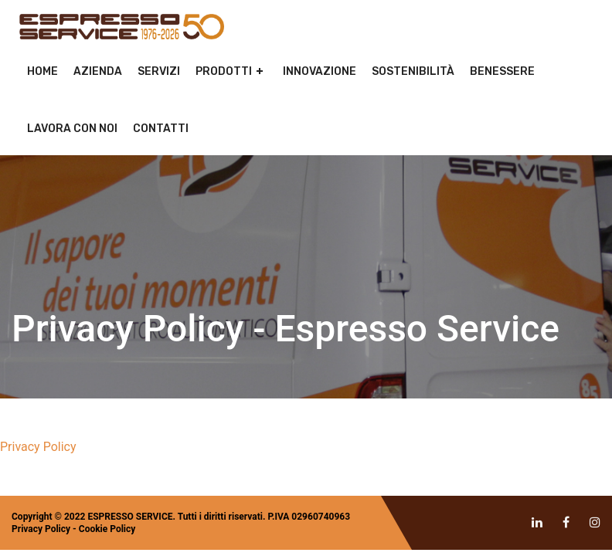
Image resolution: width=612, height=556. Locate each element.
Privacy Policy (38, 446)
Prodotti (224, 71)
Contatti (161, 128)
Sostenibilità (413, 71)
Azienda (97, 71)
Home (42, 71)
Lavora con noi (72, 128)
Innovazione (319, 71)
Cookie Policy (107, 529)
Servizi (159, 71)
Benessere (502, 71)
